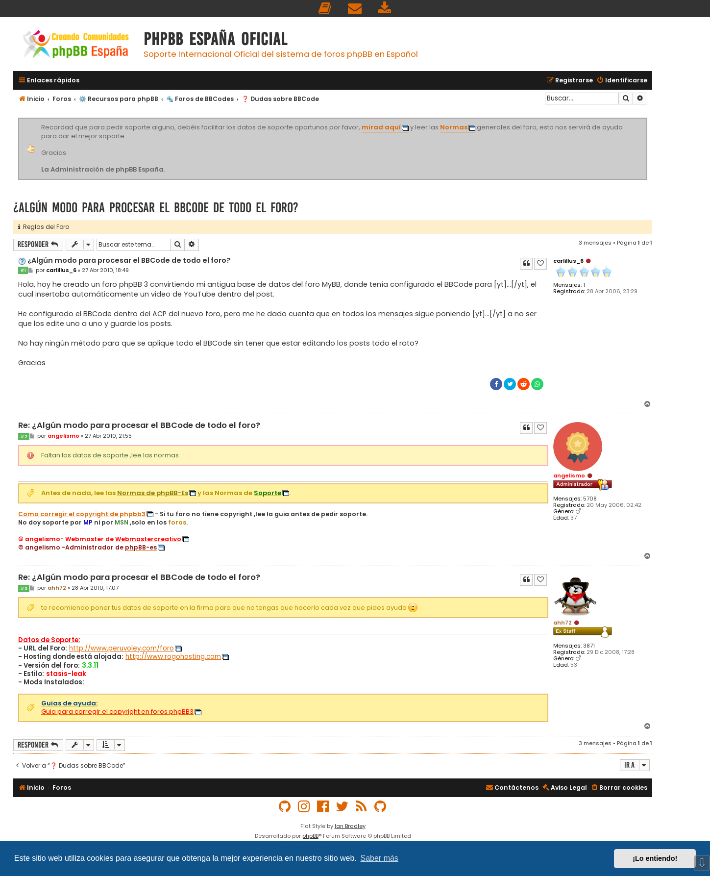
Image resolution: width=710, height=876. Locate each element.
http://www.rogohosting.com (173, 656)
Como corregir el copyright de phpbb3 (82, 514)
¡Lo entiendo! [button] (655, 858)
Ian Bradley (350, 826)
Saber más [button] (379, 858)
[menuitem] (325, 8)
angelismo (569, 475)
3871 (589, 646)
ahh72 (562, 622)
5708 (590, 499)
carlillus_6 (568, 261)
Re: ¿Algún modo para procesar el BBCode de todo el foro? (139, 426)
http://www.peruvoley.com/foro (121, 648)
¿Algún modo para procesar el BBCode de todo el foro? (155, 207)
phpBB (310, 836)
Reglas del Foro (43, 227)
